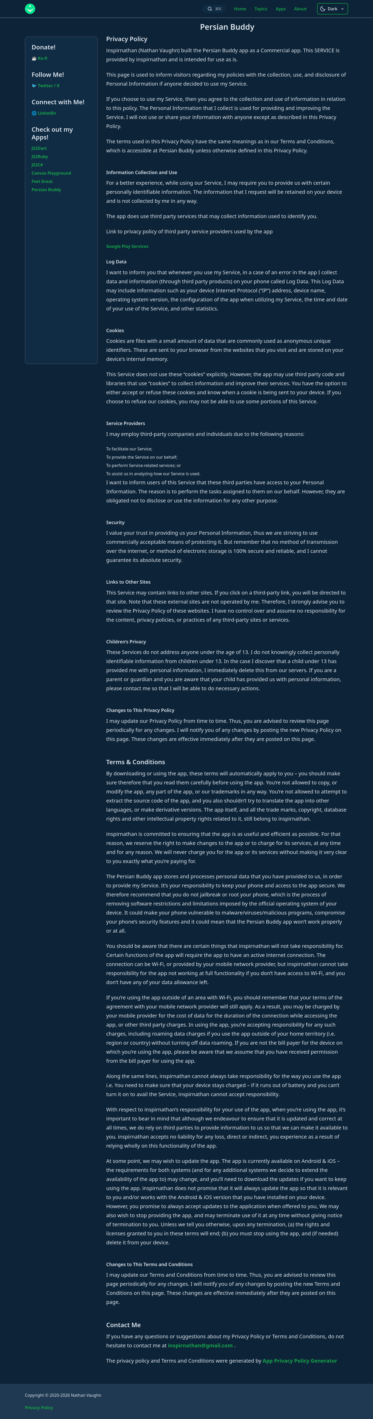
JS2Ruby (40, 156)
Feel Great (42, 181)
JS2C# (37, 165)
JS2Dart (39, 148)
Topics (261, 9)
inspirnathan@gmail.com (201, 1345)
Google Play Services (127, 246)
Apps (281, 9)
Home (240, 9)
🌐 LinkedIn (44, 113)
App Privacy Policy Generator (300, 1360)
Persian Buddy (46, 189)
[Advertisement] (61, 279)
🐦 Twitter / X (46, 85)
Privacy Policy (39, 1407)
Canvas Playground (51, 173)
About (300, 9)
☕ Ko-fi (39, 58)
